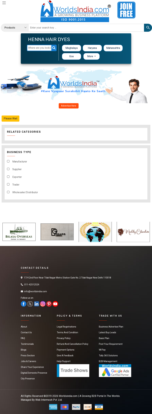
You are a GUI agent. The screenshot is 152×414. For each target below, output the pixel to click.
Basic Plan (104, 338)
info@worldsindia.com (35, 291)
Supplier (17, 169)
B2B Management (108, 361)
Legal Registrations (66, 326)
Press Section (28, 355)
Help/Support (63, 361)
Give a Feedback (65, 355)
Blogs (23, 349)
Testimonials (27, 344)
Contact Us (26, 332)
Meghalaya (71, 48)
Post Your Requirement (111, 344)
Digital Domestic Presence (34, 373)
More (90, 56)
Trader (15, 184)
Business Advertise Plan (111, 326)
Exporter (17, 176)
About (24, 326)
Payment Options (65, 349)
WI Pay (102, 349)
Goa (71, 56)
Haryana (92, 48)
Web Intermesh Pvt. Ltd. (48, 399)
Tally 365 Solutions (108, 355)
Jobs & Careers (28, 361)
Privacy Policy (64, 338)
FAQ (23, 338)
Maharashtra (113, 48)
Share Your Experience (32, 367)
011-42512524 (31, 284)
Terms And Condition (67, 332)
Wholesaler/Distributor (25, 192)
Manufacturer (19, 161)
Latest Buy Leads (107, 332)
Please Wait (10, 118)
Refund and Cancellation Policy (72, 344)
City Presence (28, 378)
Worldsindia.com (68, 395)
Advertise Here (68, 105)
